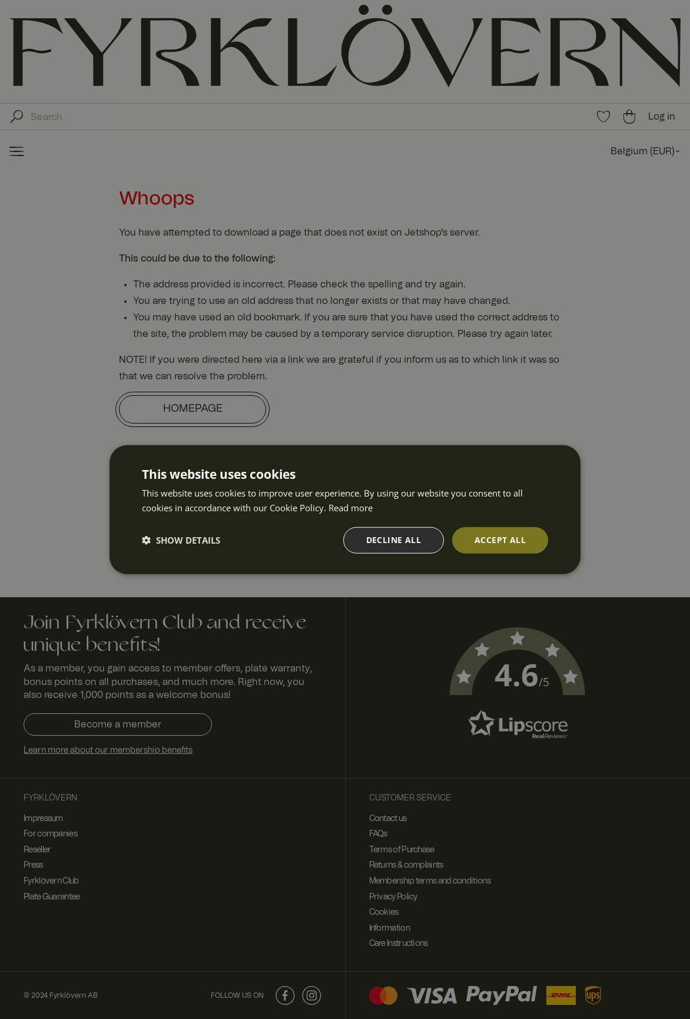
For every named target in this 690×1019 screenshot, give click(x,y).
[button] (181, 540)
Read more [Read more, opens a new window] (351, 508)
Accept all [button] (500, 539)
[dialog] (345, 509)
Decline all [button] (393, 539)
